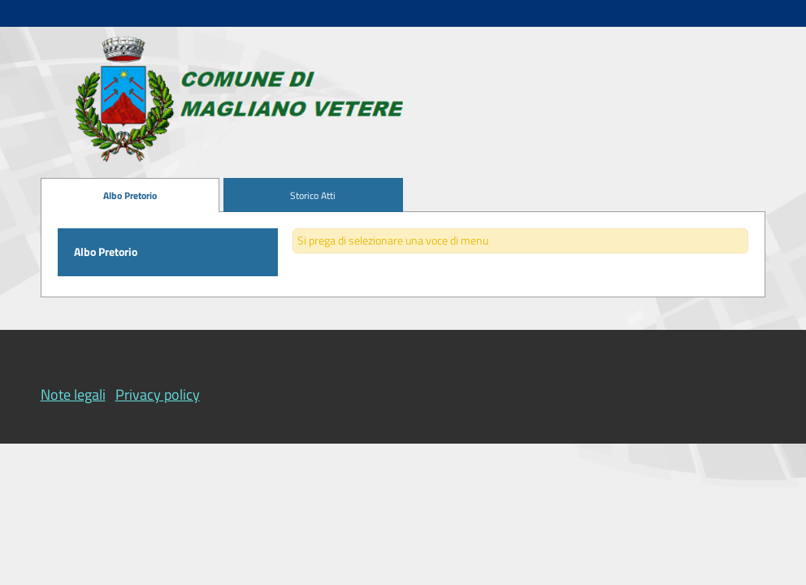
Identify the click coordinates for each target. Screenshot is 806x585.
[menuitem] (130, 195)
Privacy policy (157, 394)
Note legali (73, 394)
